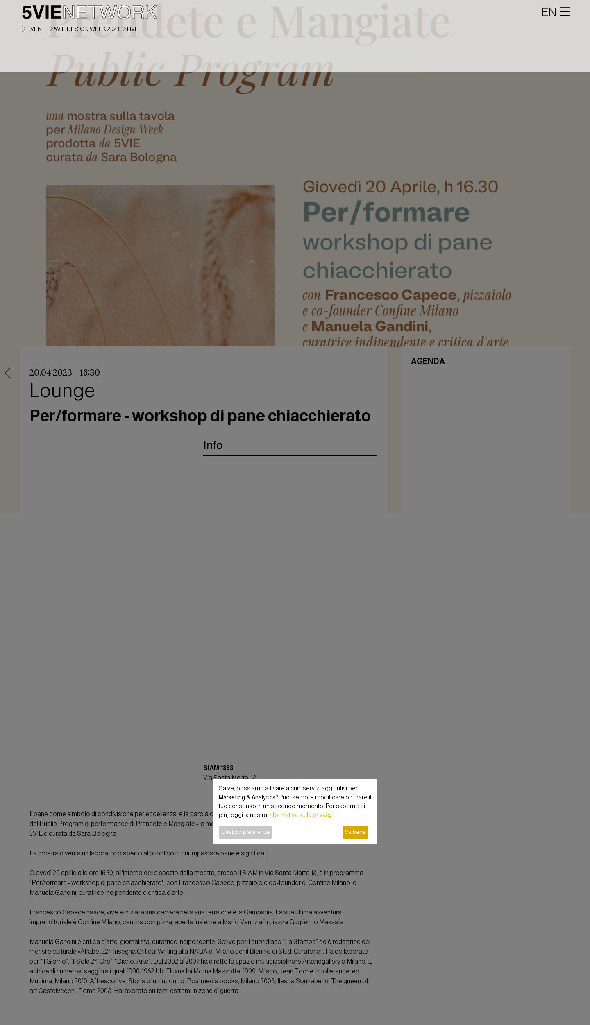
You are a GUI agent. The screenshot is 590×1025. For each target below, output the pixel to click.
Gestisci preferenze (245, 831)
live (132, 29)
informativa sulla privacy (300, 815)
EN (548, 11)
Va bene (355, 831)
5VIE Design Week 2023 (86, 29)
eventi (36, 29)
